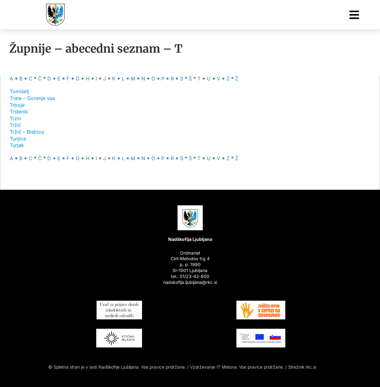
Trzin (15, 118)
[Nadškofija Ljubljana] (55, 6)
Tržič (15, 125)
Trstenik (19, 111)
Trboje (17, 105)
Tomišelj (19, 91)
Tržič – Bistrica (27, 132)
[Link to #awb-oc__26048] (354, 14)
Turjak (17, 145)
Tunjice (18, 139)
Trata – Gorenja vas (32, 98)
